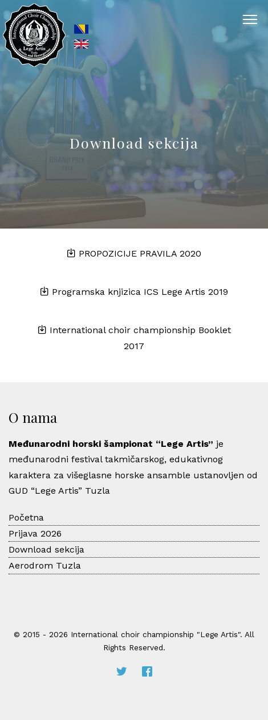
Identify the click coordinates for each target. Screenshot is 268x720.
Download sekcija (46, 549)
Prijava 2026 (35, 533)
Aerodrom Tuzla (45, 565)
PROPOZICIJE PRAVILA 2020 (134, 253)
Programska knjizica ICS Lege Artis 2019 (134, 291)
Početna (26, 517)
